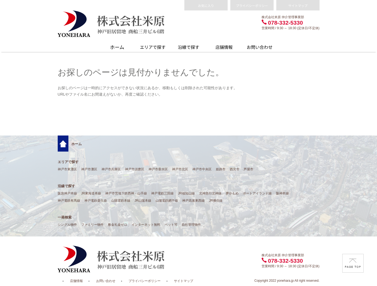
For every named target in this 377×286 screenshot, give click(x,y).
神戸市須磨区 (134, 169)
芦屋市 (248, 169)
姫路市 (221, 169)
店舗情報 (76, 281)
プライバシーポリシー (145, 281)
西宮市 (234, 169)
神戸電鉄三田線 (162, 193)
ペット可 (171, 225)
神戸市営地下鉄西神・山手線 (126, 193)
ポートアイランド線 (257, 193)
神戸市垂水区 (158, 169)
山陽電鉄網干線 (167, 200)
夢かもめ (232, 193)
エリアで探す (68, 162)
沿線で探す (66, 186)
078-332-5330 (282, 23)
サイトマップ (183, 281)
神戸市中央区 (202, 169)
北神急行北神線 (210, 193)
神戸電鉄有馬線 (69, 200)
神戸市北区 (180, 169)
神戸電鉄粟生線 (95, 200)
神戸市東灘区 (67, 169)
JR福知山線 (186, 193)
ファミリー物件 (92, 225)
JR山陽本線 (143, 200)
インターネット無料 (145, 225)
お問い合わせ (105, 281)
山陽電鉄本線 (120, 200)
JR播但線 (216, 200)
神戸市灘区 (89, 169)
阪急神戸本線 (67, 193)
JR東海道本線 (91, 193)
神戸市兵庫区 (111, 169)
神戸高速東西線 (193, 200)
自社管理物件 (191, 225)
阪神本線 (282, 193)
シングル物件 (67, 225)
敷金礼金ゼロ (117, 225)
